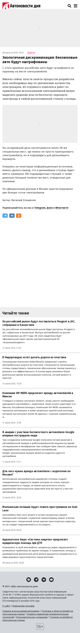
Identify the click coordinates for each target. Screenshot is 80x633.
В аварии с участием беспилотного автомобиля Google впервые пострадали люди (38, 433)
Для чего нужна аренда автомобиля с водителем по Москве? (36, 473)
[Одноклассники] (18, 215)
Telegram (39, 207)
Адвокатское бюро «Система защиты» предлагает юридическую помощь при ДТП (35, 541)
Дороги (31, 52)
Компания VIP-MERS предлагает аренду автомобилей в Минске (37, 394)
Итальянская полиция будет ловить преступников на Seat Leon (39, 508)
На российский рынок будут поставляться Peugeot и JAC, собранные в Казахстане (38, 323)
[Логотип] (21, 6)
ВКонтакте (61, 207)
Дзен (50, 207)
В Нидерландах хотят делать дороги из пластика (34, 357)
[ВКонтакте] (12, 215)
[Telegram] (5, 215)
